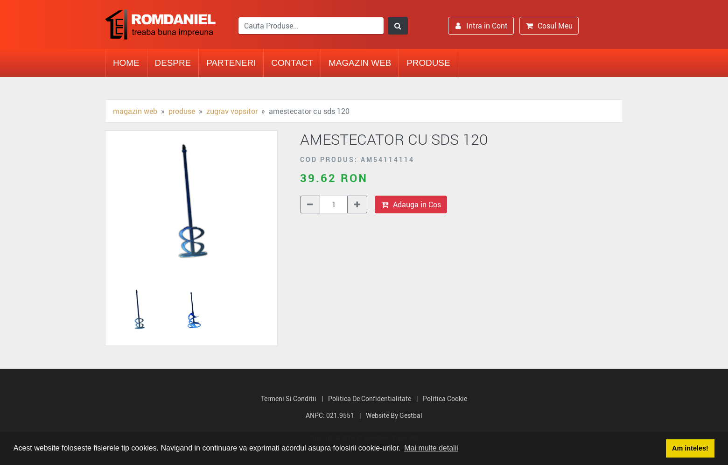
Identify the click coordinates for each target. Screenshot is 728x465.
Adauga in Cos (411, 204)
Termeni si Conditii (288, 398)
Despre (173, 63)
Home (126, 63)
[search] (311, 26)
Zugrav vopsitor (232, 111)
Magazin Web (360, 63)
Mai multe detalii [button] (431, 448)
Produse (428, 63)
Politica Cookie (445, 398)
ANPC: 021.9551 (330, 415)
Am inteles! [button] (690, 448)
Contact (292, 63)
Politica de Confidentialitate (369, 398)
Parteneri (231, 63)
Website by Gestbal (394, 415)
